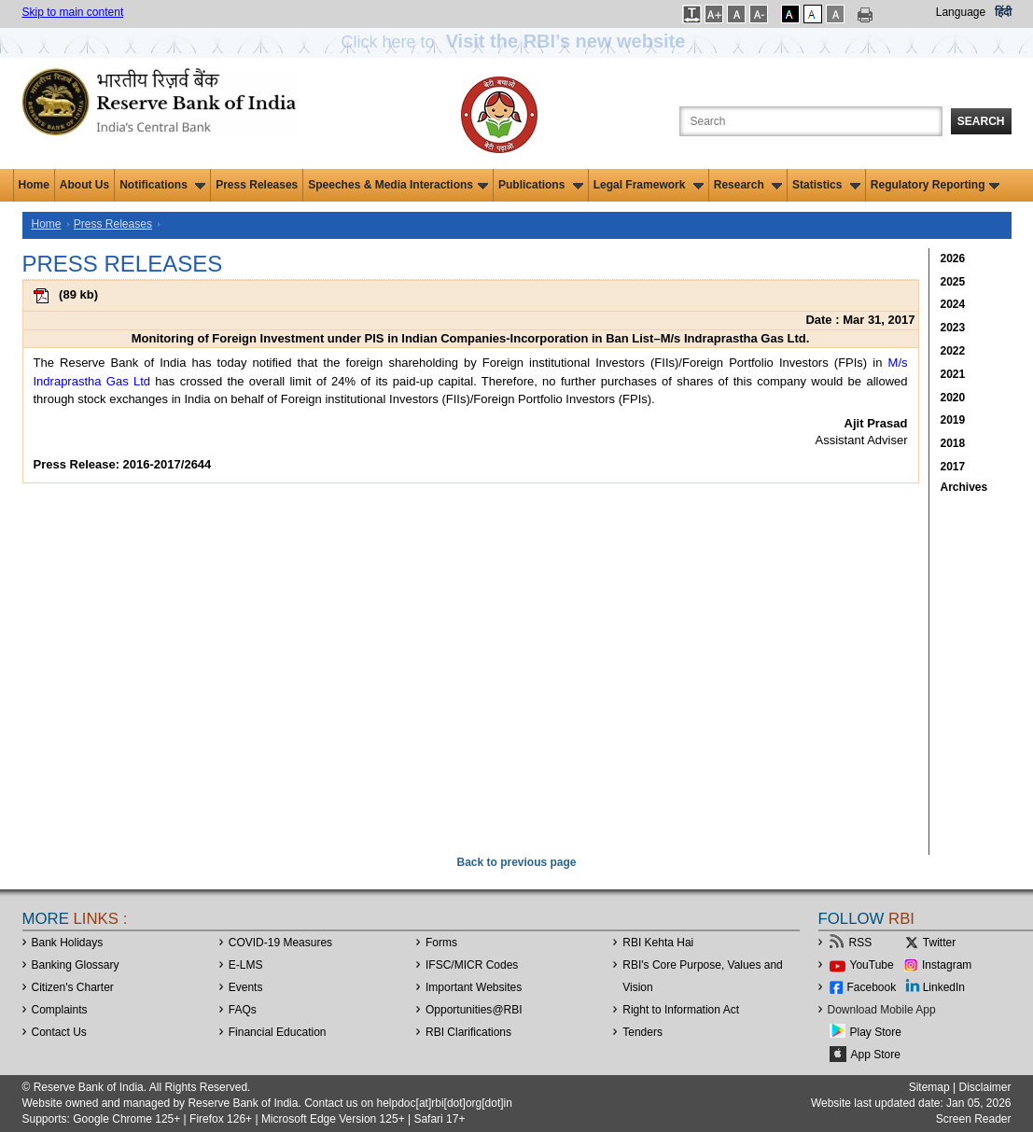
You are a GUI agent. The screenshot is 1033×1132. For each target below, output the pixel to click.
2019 (953, 419)
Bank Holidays (68, 942)
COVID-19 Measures (280, 942)
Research (748, 184)
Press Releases (257, 184)
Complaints (60, 1009)
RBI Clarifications (468, 1032)
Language (960, 12)
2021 (953, 374)
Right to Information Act (680, 1009)
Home (34, 184)
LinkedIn (944, 987)
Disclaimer (984, 1087)
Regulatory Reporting (935, 184)
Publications (540, 184)
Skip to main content (73, 12)
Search (981, 121)
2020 (953, 397)
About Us (84, 184)
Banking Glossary (75, 964)
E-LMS (246, 964)
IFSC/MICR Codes (472, 964)
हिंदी (1003, 12)
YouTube (872, 964)
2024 (953, 304)
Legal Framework (648, 184)
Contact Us (59, 1032)
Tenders (642, 1032)
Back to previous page (516, 862)
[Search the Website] (810, 121)
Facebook (872, 987)
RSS (860, 942)
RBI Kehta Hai (657, 942)
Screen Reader (974, 1118)
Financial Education (278, 1032)
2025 (953, 281)
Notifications (162, 184)
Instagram (946, 964)
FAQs (243, 1009)
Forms (441, 942)
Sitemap (929, 1087)
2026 (953, 258)
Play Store (875, 1032)
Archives (964, 487)
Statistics (826, 184)
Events (246, 987)
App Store (875, 1054)
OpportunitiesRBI (474, 1009)
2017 (953, 466)
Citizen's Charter (73, 987)
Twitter (939, 942)
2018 (953, 443)
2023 (953, 327)
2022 (953, 350)
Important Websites (474, 987)
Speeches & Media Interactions (398, 184)
